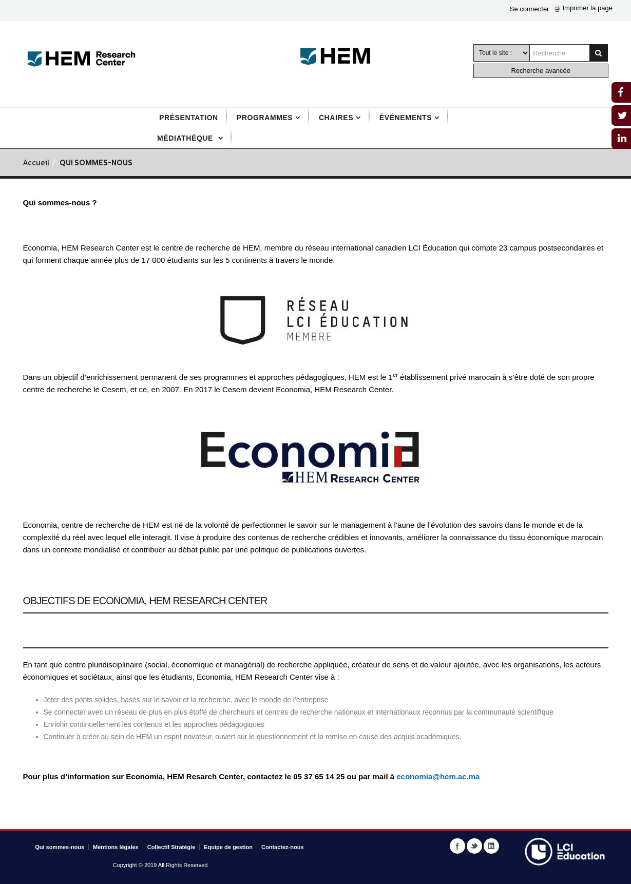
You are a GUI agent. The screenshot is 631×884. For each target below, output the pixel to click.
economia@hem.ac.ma (438, 776)
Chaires (336, 117)
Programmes (265, 117)
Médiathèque (186, 138)
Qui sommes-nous (59, 847)
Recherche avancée (540, 70)
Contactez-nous (282, 847)
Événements (405, 117)
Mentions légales (116, 847)
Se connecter (529, 9)
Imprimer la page (583, 8)
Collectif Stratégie (171, 847)
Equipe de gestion (228, 847)
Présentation (188, 117)
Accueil (36, 163)
